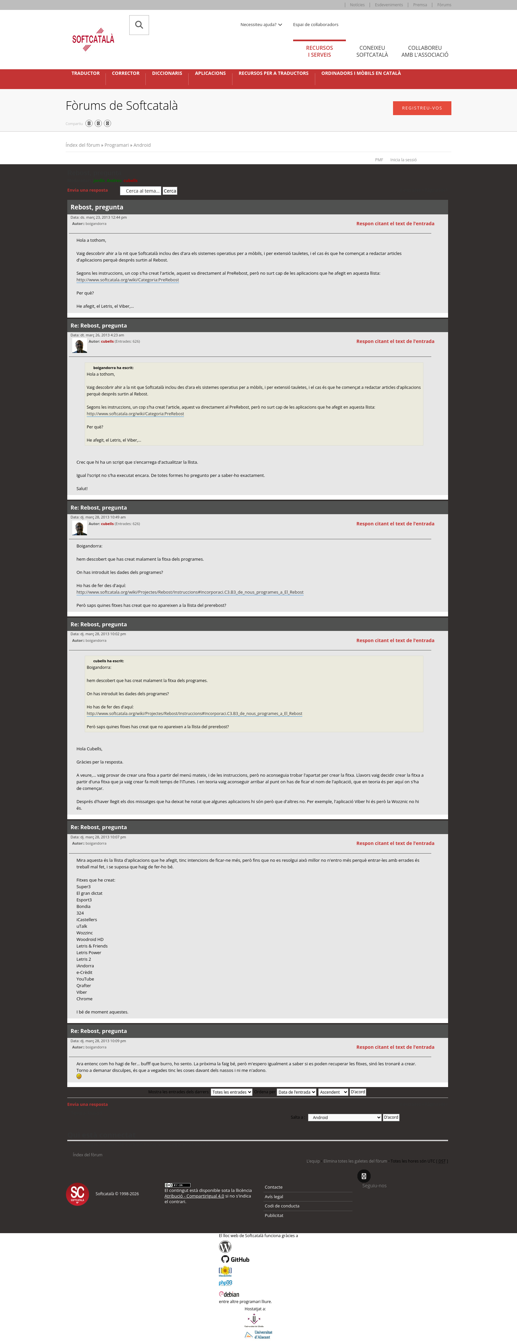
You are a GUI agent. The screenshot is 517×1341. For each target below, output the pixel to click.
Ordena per (285, 1092)
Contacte (274, 1187)
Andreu (114, 180)
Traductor (86, 73)
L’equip (313, 1161)
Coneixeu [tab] (372, 51)
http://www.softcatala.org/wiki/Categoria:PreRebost (127, 280)
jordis (99, 180)
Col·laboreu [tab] (425, 51)
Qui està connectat (101, 1134)
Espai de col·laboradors (315, 24)
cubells (130, 180)
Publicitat (274, 1215)
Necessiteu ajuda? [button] (262, 24)
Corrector (125, 73)
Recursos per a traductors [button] (274, 73)
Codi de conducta (282, 1206)
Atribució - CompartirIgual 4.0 (194, 1196)
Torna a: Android (86, 1113)
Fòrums (444, 5)
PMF (379, 160)
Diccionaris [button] (167, 73)
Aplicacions (210, 73)
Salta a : (298, 1117)
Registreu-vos (422, 108)
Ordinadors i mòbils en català (361, 73)
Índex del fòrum (83, 145)
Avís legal (274, 1197)
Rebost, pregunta (94, 172)
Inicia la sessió (403, 160)
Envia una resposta (92, 190)
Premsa (420, 5)
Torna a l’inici (443, 317)
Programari (117, 145)
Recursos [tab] (319, 51)
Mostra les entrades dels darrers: (200, 1092)
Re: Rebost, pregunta (99, 325)
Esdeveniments (389, 5)
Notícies (357, 5)
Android (142, 145)
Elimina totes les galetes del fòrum (355, 1161)
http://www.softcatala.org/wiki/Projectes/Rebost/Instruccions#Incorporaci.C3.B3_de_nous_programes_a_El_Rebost (190, 592)
